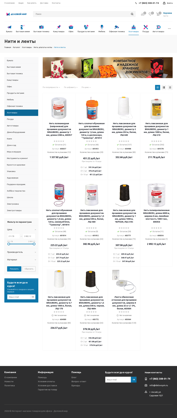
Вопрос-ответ (78, 381)
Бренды (75, 385)
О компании (10, 377)
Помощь (42, 377)
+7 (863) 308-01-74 (159, 378)
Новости (8, 381)
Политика (9, 385)
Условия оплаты (46, 381)
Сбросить (29, 269)
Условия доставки (47, 385)
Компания (10, 372)
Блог (74, 377)
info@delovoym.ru (158, 385)
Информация (45, 372)
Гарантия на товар (47, 389)
